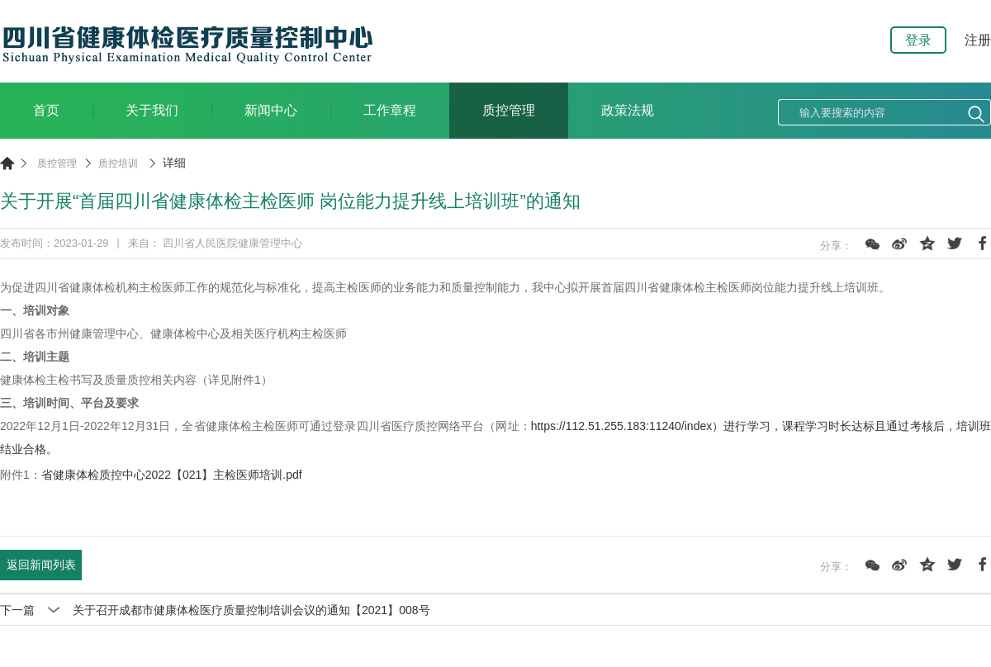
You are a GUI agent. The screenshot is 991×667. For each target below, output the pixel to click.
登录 (918, 40)
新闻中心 (270, 110)
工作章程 (389, 110)
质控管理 (508, 110)
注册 (978, 40)
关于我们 (152, 110)
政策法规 (627, 110)
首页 (46, 110)
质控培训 (118, 163)
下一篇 (215, 610)
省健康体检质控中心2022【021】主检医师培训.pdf (171, 474)
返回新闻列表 (41, 564)
